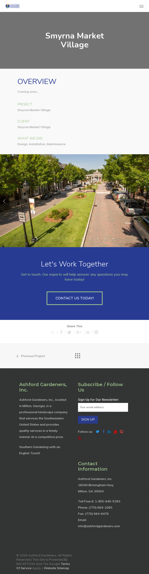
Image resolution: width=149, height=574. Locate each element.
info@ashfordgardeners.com (99, 526)
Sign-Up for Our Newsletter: (98, 400)
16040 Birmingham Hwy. (96, 485)
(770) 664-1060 (100, 507)
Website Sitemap (56, 568)
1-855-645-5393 (107, 501)
